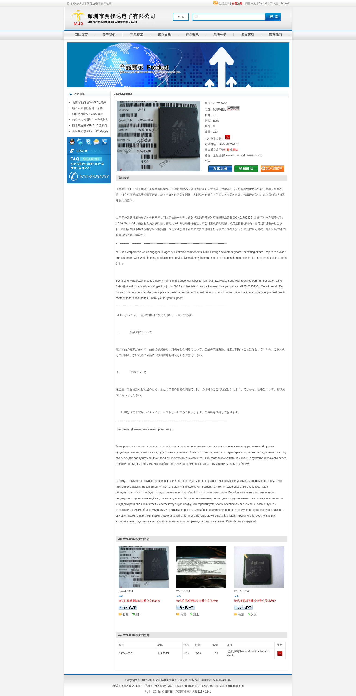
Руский (284, 3)
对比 (138, 614)
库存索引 (247, 35)
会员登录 (224, 3)
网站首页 (81, 35)
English (262, 3)
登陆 (235, 149)
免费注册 (237, 3)
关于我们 (108, 35)
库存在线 (164, 35)
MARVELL (164, 653)
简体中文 (250, 3)
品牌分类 (219, 35)
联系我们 (275, 35)
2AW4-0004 (126, 653)
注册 (227, 149)
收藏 (125, 614)
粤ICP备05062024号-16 (216, 680)
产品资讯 (192, 35)
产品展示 (136, 35)
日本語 (274, 3)
